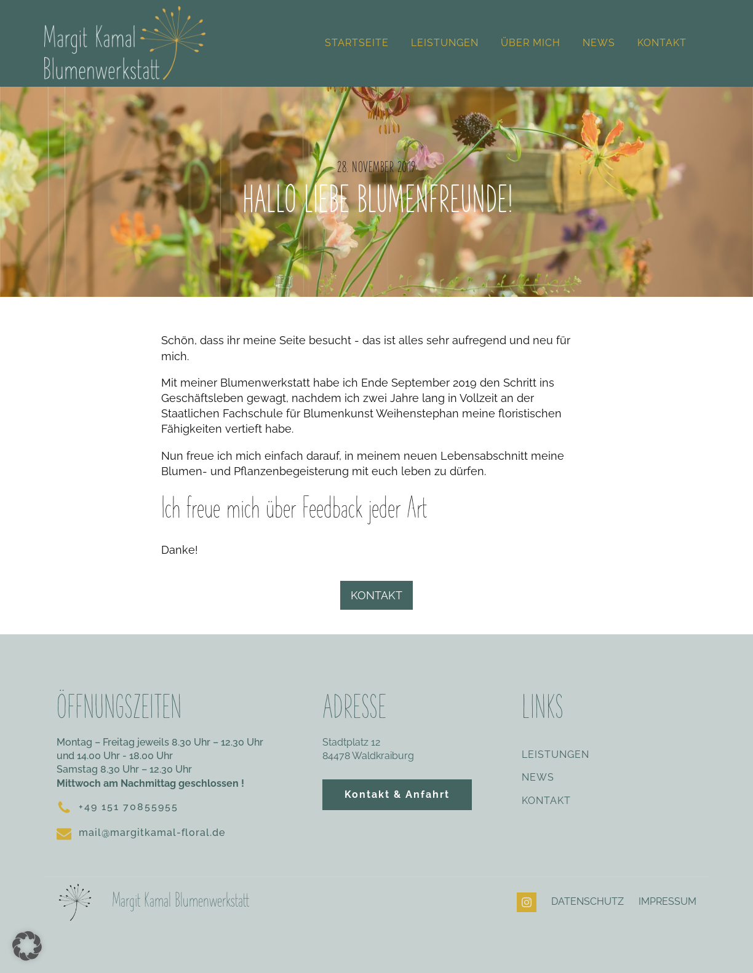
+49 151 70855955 (128, 807)
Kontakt (662, 43)
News (599, 43)
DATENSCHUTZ (587, 901)
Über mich (530, 43)
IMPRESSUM (667, 901)
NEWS (538, 777)
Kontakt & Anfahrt (397, 794)
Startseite (357, 43)
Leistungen (445, 43)
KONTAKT (376, 595)
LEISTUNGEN (555, 754)
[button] (27, 946)
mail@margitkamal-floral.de (152, 832)
